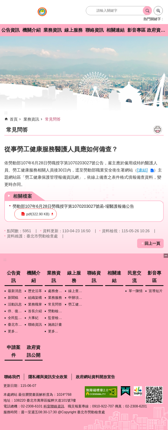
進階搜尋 (158, 10)
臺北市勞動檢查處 (42, 13)
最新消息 (15, 291)
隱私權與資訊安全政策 (47, 377)
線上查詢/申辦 (75, 291)
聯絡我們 (12, 377)
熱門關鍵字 (152, 19)
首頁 (14, 119)
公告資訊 (10, 30)
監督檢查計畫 (55, 318)
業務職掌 (35, 304)
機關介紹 (31, 30)
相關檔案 (22, 196)
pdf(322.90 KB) (34, 214)
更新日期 (10, 385)
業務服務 (55, 297)
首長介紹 (35, 311)
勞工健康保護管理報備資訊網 (75, 304)
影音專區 (136, 30)
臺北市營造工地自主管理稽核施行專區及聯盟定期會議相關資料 (15, 324)
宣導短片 (156, 291)
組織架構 (35, 297)
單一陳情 (136, 291)
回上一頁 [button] (152, 243)
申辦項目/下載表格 (75, 297)
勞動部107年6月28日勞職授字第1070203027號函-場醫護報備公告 (73, 206)
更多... (13, 331)
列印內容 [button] (157, 129)
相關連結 (115, 30)
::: (4, 260)
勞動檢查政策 (55, 311)
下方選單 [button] (166, 255)
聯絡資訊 (94, 30)
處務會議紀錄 (55, 291)
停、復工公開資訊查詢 (15, 311)
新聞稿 (13, 297)
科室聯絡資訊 (53, 406)
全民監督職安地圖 (15, 318)
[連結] (142, 170)
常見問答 (53, 119)
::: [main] (6, 113)
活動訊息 (15, 304)
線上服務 (73, 30)
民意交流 (134, 276)
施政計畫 (55, 324)
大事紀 (33, 318)
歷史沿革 (35, 291)
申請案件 (13, 351)
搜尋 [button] (147, 10)
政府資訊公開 (157, 30)
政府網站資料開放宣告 (95, 377)
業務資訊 (52, 30)
